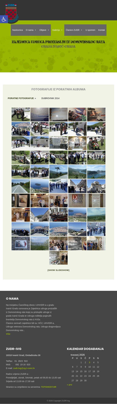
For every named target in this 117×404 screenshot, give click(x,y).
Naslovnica (17, 30)
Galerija (57, 30)
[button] (4, 19)
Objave (44, 30)
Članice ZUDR (74, 30)
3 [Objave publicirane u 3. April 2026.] (89, 362)
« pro (69, 384)
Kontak (101, 30)
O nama (31, 30)
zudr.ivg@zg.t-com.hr (24, 368)
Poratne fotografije (21, 98)
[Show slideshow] (58, 270)
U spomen (90, 30)
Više (8, 334)
